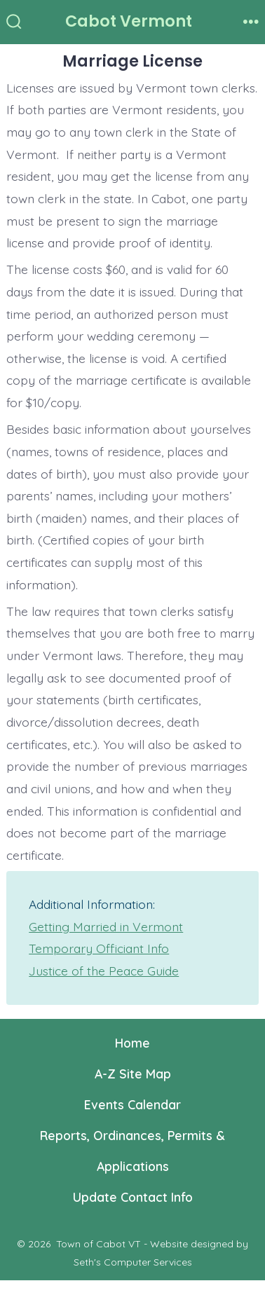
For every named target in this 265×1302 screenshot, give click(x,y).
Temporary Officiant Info (99, 948)
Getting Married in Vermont (106, 926)
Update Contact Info (133, 1197)
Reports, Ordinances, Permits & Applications (132, 1151)
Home (132, 1042)
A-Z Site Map (133, 1073)
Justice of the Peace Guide (104, 970)
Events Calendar (132, 1104)
